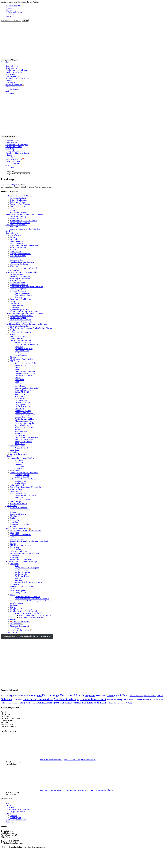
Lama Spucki (19, 398)
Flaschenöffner (15, 281)
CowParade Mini (21, 574)
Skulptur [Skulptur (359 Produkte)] (101, 702)
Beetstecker (14, 239)
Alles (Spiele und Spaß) (18, 508)
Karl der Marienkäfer (22, 392)
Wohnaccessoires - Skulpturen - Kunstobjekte (22, 562)
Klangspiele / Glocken (18, 256)
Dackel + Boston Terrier (23, 376)
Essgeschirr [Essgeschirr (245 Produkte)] (90, 695)
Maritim (13, 588)
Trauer (12, 210)
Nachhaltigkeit (15, 818)
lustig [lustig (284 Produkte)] (22, 702)
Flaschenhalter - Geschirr (24, 295)
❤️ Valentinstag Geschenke (20, 622)
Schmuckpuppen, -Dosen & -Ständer (23, 221)
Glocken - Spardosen (17, 539)
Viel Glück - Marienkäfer (24, 440)
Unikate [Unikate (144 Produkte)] (123, 703)
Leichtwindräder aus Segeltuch (26, 268)
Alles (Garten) (15, 235)
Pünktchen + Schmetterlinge (25, 423)
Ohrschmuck (19, 466)
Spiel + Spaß (10, 83)
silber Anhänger (16, 502)
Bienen (17, 367)
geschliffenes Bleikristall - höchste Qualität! (35, 615)
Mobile (12, 595)
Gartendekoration (11, 66)
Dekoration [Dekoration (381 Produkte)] (66, 695)
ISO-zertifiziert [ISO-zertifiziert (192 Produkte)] (128, 699)
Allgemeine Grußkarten (18, 198)
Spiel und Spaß (11, 185)
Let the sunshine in (21, 400)
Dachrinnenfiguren (17, 243)
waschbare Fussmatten (18, 454)
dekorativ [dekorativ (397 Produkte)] (79, 695)
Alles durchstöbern (12, 87)
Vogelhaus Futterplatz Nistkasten (22, 262)
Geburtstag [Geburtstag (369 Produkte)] (7, 699)
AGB (7, 91)
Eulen (17, 382)
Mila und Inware (16, 227)
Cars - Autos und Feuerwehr (25, 371)
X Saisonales (10, 619)
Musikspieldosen (16, 219)
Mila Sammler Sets (22, 351)
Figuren (13, 250)
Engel (7, 231)
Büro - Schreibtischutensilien (20, 276)
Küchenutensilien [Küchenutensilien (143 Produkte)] (6, 703)
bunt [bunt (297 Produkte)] (34, 695)
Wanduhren (14, 452)
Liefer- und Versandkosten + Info (17, 809)
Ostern (12, 208)
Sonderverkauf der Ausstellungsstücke (29, 582)
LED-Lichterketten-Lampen (20, 545)
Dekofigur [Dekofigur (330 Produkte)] (54, 695)
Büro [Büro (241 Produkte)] (39, 695)
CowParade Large (21, 570)
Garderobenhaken (16, 338)
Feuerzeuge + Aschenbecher (20, 278)
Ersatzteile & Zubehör (18, 247)
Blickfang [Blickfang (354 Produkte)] (26, 695)
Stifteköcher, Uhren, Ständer (20, 332)
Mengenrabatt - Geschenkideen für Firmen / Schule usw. (27, 636)
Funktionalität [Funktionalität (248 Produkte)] (150, 695)
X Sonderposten (11, 632)
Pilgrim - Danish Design (19, 493)
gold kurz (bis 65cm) (22, 475)
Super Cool (19, 433)
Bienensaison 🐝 (16, 624)
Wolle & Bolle (20, 444)
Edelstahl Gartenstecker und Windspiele (24, 245)
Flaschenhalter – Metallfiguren (16, 70)
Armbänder (19, 460)
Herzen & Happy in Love (24, 390)
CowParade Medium (22, 572)
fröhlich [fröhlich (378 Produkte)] (124, 695)
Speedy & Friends (12, 76)
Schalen (17, 353)
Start (2, 185)
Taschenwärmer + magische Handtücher (24, 311)
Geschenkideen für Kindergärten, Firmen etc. (26, 287)
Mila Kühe (19, 580)
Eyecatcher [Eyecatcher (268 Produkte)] (101, 695)
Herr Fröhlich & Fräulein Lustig (26, 388)
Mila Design (10, 74)
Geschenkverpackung (18, 216)
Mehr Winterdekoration (18, 551)
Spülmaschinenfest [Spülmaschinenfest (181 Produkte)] (113, 703)
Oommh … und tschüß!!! (24, 413)
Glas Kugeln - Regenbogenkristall (31, 617)
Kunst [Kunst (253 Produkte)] (153, 699)
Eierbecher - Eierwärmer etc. (16, 225)
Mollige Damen (20, 593)
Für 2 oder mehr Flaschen (19, 326)
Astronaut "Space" (21, 365)
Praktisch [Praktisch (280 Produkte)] (67, 702)
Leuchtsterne (15, 547)
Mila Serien (14, 361)
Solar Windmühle (16, 603)
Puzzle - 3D (14, 520)
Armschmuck (15, 471)
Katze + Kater (20, 394)
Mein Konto (9, 14)
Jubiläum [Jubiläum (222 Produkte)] (138, 699)
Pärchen (13, 330)
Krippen (13, 543)
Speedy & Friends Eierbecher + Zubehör (25, 229)
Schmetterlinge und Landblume (26, 427)
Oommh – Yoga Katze (23, 411)
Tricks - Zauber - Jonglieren (20, 524)
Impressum (9, 93)
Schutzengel (14, 557)
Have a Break (20, 386)
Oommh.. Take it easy (23, 417)
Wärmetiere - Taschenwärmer (21, 559)
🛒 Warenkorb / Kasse (13, 12)
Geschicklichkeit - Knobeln (20, 510)
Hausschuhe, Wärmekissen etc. (21, 316)
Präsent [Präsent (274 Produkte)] (76, 702)
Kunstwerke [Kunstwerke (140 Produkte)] (159, 699)
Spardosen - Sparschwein (19, 309)
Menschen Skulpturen (18, 590)
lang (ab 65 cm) (20, 483)
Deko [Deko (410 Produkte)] (45, 695)
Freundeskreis (15, 584)
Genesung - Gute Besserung (20, 204)
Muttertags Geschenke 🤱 (19, 626)
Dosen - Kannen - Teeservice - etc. (27, 345)
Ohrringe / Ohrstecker (23, 499)
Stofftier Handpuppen (18, 318)
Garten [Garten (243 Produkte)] (160, 695)
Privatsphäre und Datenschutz (16, 820)
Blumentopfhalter (16, 241)
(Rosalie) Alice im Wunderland (26, 363)
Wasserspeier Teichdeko (19, 264)
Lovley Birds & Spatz (23, 402)
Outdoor (13, 518)
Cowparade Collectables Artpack (27, 568)
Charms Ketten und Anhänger (25, 495)
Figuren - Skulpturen (22, 293)
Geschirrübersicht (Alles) (24, 349)
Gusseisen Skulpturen (18, 289)
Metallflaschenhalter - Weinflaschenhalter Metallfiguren (26, 324)
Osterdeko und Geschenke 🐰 (21, 630)
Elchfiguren (14, 533)
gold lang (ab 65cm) (22, 477)
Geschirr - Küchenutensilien (20, 340)
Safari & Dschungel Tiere (24, 425)
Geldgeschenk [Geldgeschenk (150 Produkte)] (18, 699)
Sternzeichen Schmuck (18, 504)
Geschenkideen (11, 68)
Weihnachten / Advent (18, 212)
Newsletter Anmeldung (13, 6)
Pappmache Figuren (17, 446)
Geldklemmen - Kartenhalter (20, 535)
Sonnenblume (20, 429)
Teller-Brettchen (21, 355)
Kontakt (8, 16)
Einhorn (18, 378)
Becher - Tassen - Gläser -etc (25, 342)
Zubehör (18, 549)
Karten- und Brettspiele (18, 514)
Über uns (8, 10)
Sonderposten (15, 89)
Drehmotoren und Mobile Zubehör (27, 597)
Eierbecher (19, 347)
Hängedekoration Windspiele (20, 254)
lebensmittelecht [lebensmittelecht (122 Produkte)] (16, 703)
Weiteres (13, 526)
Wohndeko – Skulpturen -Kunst (17, 78)
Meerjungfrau (20, 404)
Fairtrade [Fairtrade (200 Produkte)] (110, 696)
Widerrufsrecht (10, 822)
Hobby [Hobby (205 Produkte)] (119, 699)
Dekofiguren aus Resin (18, 336)
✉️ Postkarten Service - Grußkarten (18, 196)
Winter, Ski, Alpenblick (23, 442)
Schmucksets (19, 468)
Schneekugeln (15, 307)
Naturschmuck (15, 491)
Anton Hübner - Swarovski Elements (23, 458)
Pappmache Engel (21, 448)
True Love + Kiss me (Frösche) (26, 438)
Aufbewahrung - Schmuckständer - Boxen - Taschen (24, 214)
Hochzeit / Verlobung (18, 206)
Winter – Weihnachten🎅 (14, 85)
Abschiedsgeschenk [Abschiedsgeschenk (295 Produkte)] (11, 695)
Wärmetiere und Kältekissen (20, 320)
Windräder (14, 266)
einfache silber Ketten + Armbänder (23, 479)
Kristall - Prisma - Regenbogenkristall (29, 613)
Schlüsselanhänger (17, 305)
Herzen (17, 628)
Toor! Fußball (20, 435)
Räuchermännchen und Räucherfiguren (24, 553)
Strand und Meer (21, 431)
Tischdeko (14, 605)
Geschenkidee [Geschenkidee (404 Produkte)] (44, 699)
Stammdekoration (16, 260)
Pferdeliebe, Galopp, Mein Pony (26, 419)
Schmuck (8, 80)
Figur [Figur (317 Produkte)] (117, 695)
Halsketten (18, 464)
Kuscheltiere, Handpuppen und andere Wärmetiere (24, 314)
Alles (17, 566)
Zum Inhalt (5, 62)
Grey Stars (18, 384)
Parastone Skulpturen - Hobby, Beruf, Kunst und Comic (30, 601)
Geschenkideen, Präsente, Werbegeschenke (21, 272)
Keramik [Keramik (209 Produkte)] (146, 699)
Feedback (8, 8)
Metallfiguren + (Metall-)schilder (22, 359)
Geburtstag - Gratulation (19, 202)
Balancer (13, 237)
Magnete (13, 301)
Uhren (12, 607)
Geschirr (13, 537)
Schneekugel (14, 450)
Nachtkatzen (19, 409)
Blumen (17, 369)
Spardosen (18, 297)
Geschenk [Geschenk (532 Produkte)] (29, 699)
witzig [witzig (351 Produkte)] (129, 702)
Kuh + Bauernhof (21, 396)
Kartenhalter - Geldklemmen (20, 299)
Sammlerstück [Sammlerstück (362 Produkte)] (88, 702)
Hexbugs (13, 512)
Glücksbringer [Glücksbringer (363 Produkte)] (71, 699)
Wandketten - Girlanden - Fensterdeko (24, 611)
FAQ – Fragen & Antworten (15, 812)
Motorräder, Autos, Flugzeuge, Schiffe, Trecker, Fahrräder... (32, 328)
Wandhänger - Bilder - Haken (21, 609)
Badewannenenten (16, 274)
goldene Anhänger (16, 489)
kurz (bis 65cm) (20, 481)
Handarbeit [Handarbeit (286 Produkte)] (85, 699)
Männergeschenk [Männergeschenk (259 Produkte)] (55, 702)
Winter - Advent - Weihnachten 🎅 (18, 529)
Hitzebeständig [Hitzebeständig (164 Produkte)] (112, 699)
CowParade (14, 564)
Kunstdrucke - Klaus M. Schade (22, 586)
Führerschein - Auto (17, 283)
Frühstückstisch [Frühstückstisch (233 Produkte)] (136, 695)
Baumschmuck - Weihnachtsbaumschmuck (26, 531)
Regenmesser (15, 258)
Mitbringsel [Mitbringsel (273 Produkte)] (41, 702)
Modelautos (14, 303)
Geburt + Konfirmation (18, 200)
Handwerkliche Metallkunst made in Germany (32, 599)
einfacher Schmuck (17, 485)
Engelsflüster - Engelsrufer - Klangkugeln (25, 487)
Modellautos (14, 516)
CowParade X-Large (22, 576)
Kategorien (9, 173)
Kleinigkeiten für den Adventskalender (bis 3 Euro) (29, 541)
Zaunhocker (14, 270)
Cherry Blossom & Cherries (25, 373)
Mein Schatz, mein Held (23, 407)
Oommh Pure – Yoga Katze (25, 415)
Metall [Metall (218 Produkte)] (28, 703)
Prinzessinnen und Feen (23, 421)
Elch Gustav (19, 380)
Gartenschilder (15, 252)
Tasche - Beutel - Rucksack (20, 223)
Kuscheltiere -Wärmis (13, 72)
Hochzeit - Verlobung (18, 291)
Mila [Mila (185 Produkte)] (33, 703)
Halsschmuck (19, 497)
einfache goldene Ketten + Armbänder (24, 473)
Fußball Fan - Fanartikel (19, 285)
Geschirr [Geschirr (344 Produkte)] (58, 699)
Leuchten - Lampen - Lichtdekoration (19, 322)
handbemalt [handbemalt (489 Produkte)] (98, 699)
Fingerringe (19, 462)
